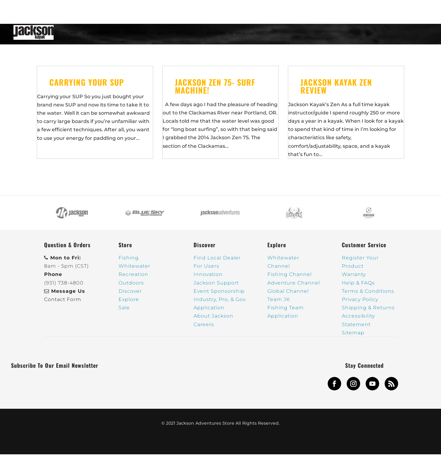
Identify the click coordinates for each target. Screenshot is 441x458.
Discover (130, 295)
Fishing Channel (289, 278)
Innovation (208, 278)
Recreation (133, 278)
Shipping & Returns (368, 311)
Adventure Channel (293, 286)
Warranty (354, 278)
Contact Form (62, 303)
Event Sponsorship (219, 295)
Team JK (278, 303)
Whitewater (134, 270)
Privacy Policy (360, 303)
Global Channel (288, 295)
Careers (204, 328)
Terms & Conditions (368, 295)
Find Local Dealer (217, 261)
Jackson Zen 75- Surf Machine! (215, 89)
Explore (129, 303)
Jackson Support (216, 286)
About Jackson (213, 319)
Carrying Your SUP (86, 85)
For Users (206, 270)
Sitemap (353, 336)
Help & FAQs (358, 286)
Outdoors (131, 286)
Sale (124, 311)
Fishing (129, 261)
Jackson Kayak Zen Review (336, 89)
